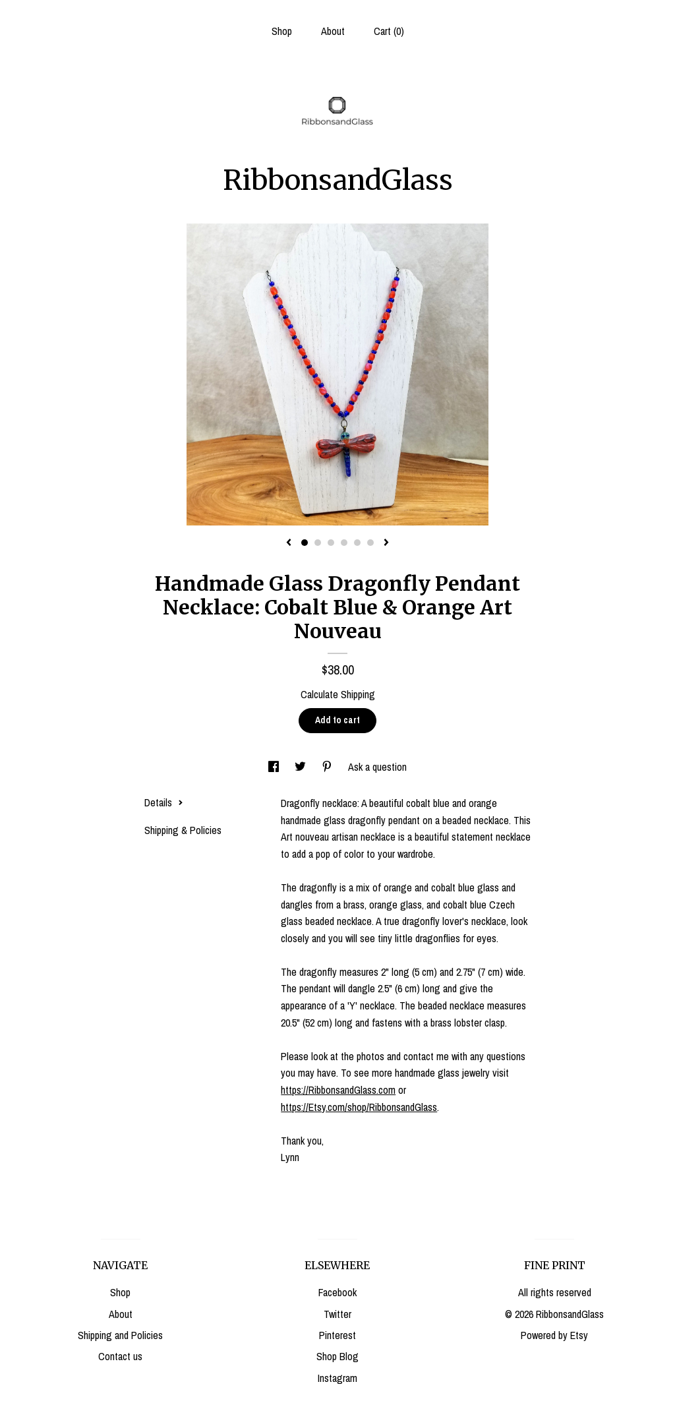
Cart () (389, 31)
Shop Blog (337, 1356)
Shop (282, 31)
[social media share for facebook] (274, 767)
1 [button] (304, 542)
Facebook (337, 1292)
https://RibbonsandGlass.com (338, 1090)
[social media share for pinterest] (328, 767)
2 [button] (317, 542)
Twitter (337, 1314)
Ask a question (377, 767)
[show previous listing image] (288, 543)
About (333, 31)
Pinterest (337, 1335)
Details (163, 802)
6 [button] (370, 542)
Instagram (337, 1378)
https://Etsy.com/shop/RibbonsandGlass (359, 1107)
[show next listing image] (386, 543)
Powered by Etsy (554, 1335)
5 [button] (357, 542)
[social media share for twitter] (301, 767)
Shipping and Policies (120, 1335)
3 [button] (331, 542)
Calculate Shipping (338, 694)
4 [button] (344, 542)
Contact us (120, 1356)
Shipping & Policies (182, 830)
